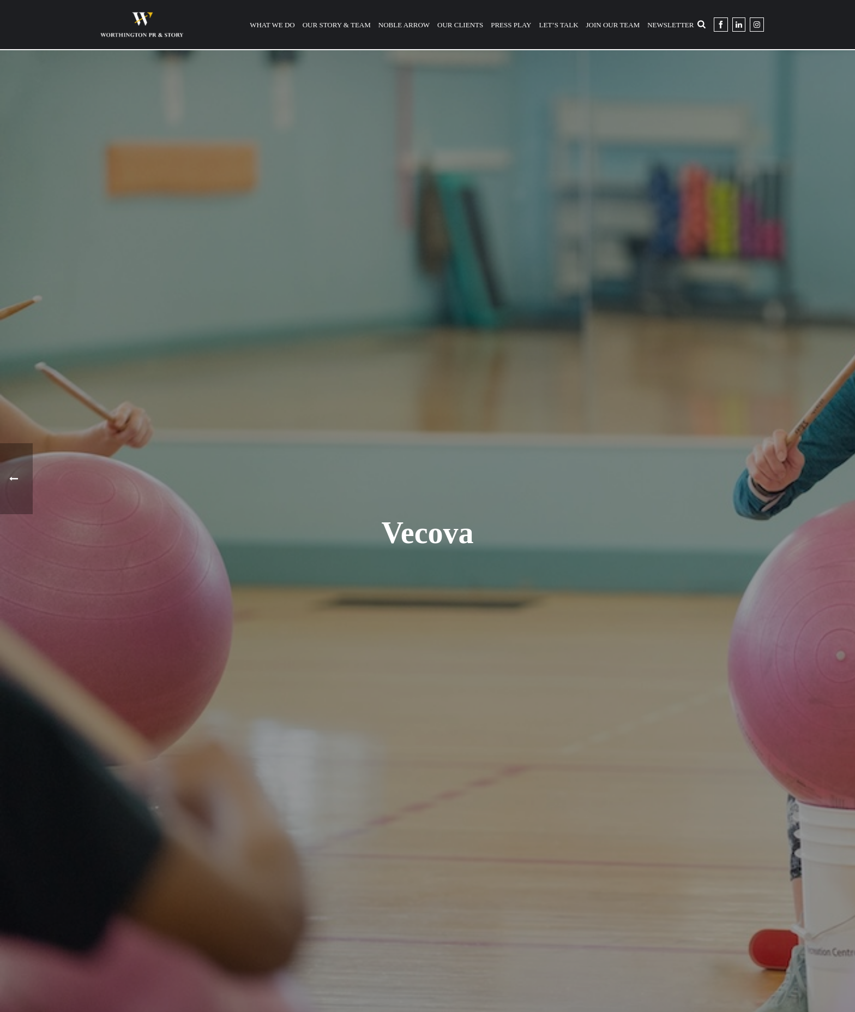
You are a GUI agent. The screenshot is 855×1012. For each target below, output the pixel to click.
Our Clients (460, 25)
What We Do (272, 25)
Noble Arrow (404, 25)
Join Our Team (613, 25)
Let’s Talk (559, 25)
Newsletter (670, 25)
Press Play (511, 25)
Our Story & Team (337, 25)
